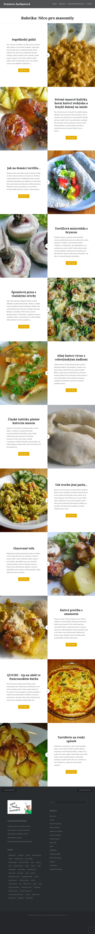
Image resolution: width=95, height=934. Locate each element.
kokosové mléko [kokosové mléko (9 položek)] (24, 862)
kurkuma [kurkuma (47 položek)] (38, 862)
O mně (88, 4)
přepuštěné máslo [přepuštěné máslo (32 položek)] (27, 876)
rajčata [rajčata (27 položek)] (37, 876)
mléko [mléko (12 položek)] (27, 866)
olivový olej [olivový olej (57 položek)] (12, 873)
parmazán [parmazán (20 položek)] (20, 873)
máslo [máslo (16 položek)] (39, 866)
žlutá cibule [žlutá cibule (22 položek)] (29, 898)
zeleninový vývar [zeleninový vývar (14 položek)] (26, 887)
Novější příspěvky (85, 790)
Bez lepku (53, 816)
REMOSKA (53, 850)
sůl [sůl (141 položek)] (20, 883)
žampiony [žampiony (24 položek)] (21, 898)
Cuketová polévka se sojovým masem (19, 826)
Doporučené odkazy (76, 4)
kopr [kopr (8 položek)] (32, 862)
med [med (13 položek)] (10, 866)
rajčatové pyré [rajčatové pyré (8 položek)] (13, 880)
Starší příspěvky (9, 790)
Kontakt (62, 4)
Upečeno (52, 861)
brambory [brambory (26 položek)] (21, 855)
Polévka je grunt (55, 839)
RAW (51, 846)
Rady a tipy (53, 842)
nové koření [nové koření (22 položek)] (21, 869)
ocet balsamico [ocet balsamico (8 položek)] (31, 869)
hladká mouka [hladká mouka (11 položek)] (19, 858)
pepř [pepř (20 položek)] (27, 873)
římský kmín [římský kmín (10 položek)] (12, 898)
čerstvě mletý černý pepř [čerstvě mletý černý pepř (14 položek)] (16, 894)
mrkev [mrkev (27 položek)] (33, 866)
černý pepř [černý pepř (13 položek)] (37, 887)
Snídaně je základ (55, 854)
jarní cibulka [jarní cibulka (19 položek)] (28, 858)
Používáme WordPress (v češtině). (37, 915)
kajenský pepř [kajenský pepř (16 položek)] (13, 862)
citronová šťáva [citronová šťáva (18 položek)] (36, 855)
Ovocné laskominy (55, 835)
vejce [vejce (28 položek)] (34, 883)
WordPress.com (62, 915)
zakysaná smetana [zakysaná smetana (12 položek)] (14, 887)
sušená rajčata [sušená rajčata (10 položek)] (13, 883)
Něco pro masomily (55, 823)
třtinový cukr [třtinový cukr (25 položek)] (27, 883)
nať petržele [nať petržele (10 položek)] (12, 869)
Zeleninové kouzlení (56, 869)
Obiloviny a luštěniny (56, 831)
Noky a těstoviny (55, 827)
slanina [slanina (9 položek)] (33, 880)
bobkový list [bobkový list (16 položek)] (12, 855)
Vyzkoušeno (53, 865)
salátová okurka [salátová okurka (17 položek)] (23, 880)
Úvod (54, 4)
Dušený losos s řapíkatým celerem (18, 834)
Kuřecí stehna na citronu (15, 837)
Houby (52, 820)
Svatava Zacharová (17, 4)
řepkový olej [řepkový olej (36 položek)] (35, 894)
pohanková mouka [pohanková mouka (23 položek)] (14, 876)
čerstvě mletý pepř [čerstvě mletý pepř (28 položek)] (25, 891)
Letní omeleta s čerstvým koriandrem (19, 830)
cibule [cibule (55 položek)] (28, 855)
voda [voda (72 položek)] (40, 883)
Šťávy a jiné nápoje (55, 858)
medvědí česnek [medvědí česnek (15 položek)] (18, 866)
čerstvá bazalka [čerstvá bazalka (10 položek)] (13, 891)
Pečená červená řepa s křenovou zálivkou (20, 841)
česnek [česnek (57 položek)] (28, 894)
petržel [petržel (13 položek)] (33, 873)
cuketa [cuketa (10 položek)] (10, 858)
